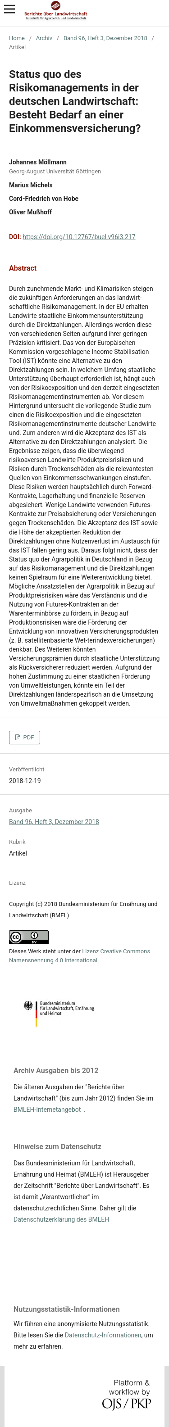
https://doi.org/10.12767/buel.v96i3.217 (79, 236)
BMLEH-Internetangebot (47, 1109)
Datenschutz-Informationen (103, 1335)
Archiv (44, 38)
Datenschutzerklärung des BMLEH (61, 1219)
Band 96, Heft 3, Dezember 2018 (105, 38)
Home (17, 38)
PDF (28, 737)
